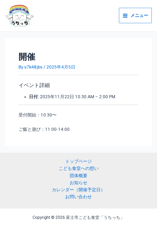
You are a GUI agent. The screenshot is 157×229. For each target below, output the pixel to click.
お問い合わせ (78, 196)
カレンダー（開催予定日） (78, 189)
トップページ (78, 161)
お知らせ (78, 182)
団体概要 (78, 175)
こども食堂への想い (79, 168)
